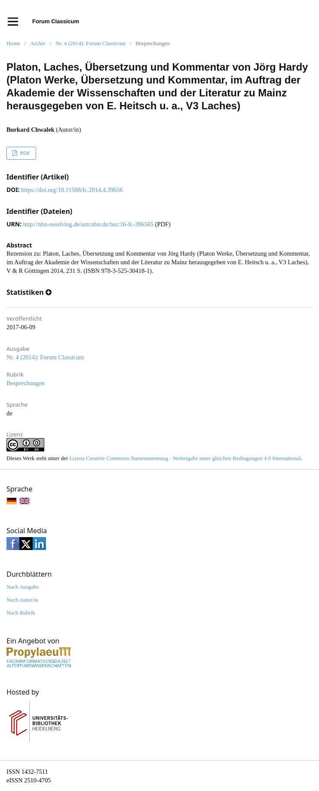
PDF (24, 153)
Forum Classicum (55, 21)
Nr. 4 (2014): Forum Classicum (90, 43)
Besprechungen (25, 383)
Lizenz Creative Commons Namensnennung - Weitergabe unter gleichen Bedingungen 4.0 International (185, 458)
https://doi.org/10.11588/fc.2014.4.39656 (72, 189)
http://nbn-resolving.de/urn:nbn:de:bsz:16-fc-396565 (88, 224)
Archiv (38, 43)
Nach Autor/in (22, 599)
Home (13, 43)
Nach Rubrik (20, 612)
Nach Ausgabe (22, 587)
